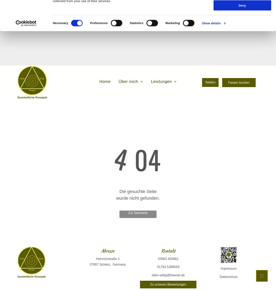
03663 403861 (168, 252)
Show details (211, 51)
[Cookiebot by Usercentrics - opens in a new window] (26, 51)
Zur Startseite (138, 206)
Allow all (242, 10)
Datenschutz (229, 270)
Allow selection (242, 22)
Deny (242, 33)
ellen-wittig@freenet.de (168, 269)
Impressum (229, 262)
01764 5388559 (168, 260)
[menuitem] (105, 75)
